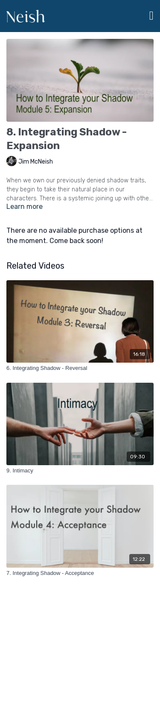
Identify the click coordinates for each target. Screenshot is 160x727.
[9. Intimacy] (80, 470)
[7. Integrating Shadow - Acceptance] (80, 573)
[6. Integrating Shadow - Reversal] (80, 368)
